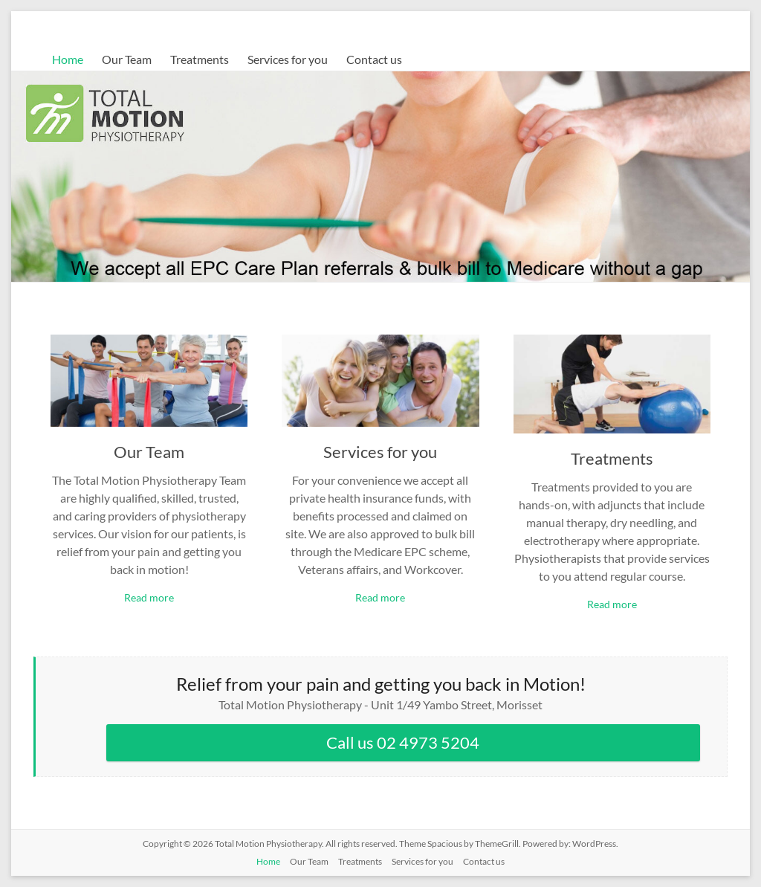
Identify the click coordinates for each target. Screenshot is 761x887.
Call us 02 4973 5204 (402, 742)
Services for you (287, 59)
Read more (149, 597)
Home (67, 59)
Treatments (199, 59)
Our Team (127, 59)
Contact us (374, 59)
